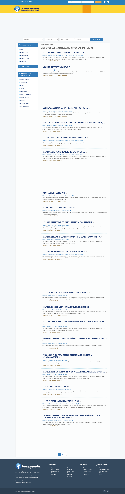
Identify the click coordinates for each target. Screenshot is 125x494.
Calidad (22, 100)
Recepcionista (23, 91)
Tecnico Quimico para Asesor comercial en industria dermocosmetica (67, 356)
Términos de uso (71, 472)
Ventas (21, 88)
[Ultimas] (65, 454)
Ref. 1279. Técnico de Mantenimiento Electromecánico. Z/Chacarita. (74, 372)
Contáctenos (102, 468)
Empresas (105, 9)
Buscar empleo (96, 39)
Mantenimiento (24, 106)
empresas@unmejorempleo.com (23, 482)
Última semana (23, 55)
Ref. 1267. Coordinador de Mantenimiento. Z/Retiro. (66, 307)
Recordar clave (87, 471)
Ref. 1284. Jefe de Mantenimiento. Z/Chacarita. (64, 152)
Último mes (22, 61)
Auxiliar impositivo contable (56, 67)
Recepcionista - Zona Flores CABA (58, 207)
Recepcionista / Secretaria (55, 386)
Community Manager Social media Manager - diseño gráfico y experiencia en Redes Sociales (71, 416)
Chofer (21, 85)
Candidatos (96, 9)
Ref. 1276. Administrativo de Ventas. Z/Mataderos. (66, 292)
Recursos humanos (25, 94)
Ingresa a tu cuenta (55, 469)
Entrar (98, 2)
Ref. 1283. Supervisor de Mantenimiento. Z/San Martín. (68, 222)
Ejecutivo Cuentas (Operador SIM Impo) (61, 401)
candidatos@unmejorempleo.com (30, 477)
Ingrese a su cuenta (87, 469)
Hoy (21, 49)
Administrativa (23, 82)
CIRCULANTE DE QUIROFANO (54, 193)
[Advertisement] (62, 25)
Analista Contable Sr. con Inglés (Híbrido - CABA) (66, 108)
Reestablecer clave (55, 471)
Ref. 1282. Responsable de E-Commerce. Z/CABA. (64, 251)
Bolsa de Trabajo (36, 472)
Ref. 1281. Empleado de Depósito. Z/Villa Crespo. (65, 137)
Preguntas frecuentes (104, 469)
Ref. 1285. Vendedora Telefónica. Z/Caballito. (64, 52)
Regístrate (53, 468)
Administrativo (24, 103)
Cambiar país (40, 1)
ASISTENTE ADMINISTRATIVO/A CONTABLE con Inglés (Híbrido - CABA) (73, 123)
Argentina (32, 1)
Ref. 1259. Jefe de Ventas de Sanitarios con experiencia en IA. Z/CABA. (74, 322)
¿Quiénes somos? (103, 471)
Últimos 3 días (23, 52)
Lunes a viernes (24, 79)
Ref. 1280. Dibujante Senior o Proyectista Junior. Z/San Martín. (72, 237)
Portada (87, 9)
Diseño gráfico (24, 97)
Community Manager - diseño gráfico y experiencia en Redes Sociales (74, 339)
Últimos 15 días (24, 58)
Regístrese (85, 468)
